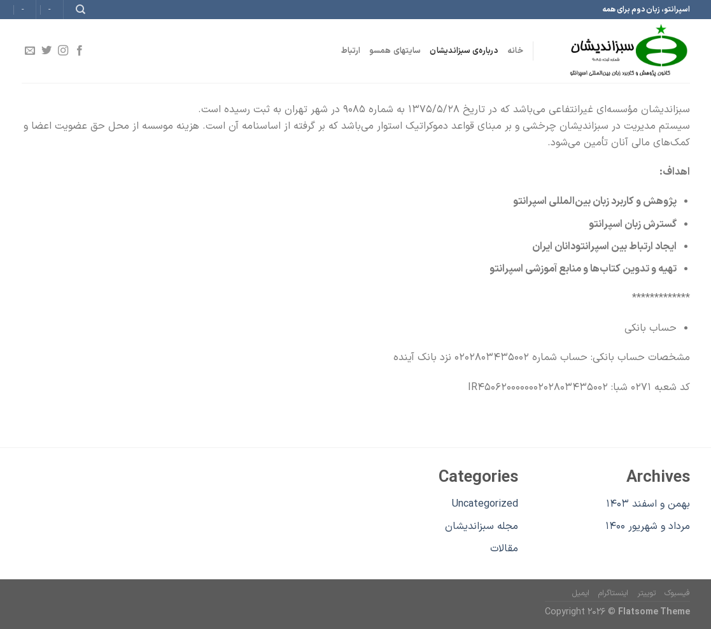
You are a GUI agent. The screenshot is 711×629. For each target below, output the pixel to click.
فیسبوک (677, 593)
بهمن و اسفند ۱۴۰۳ (648, 504)
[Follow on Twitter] (46, 51)
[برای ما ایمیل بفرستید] (29, 51)
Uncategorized (485, 504)
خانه (515, 51)
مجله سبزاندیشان (481, 526)
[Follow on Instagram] (63, 51)
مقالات (504, 548)
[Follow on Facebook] (79, 51)
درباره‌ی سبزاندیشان (464, 51)
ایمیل (580, 593)
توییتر (646, 593)
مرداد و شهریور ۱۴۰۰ (647, 526)
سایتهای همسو (395, 51)
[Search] (80, 9)
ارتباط (351, 51)
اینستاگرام (613, 593)
